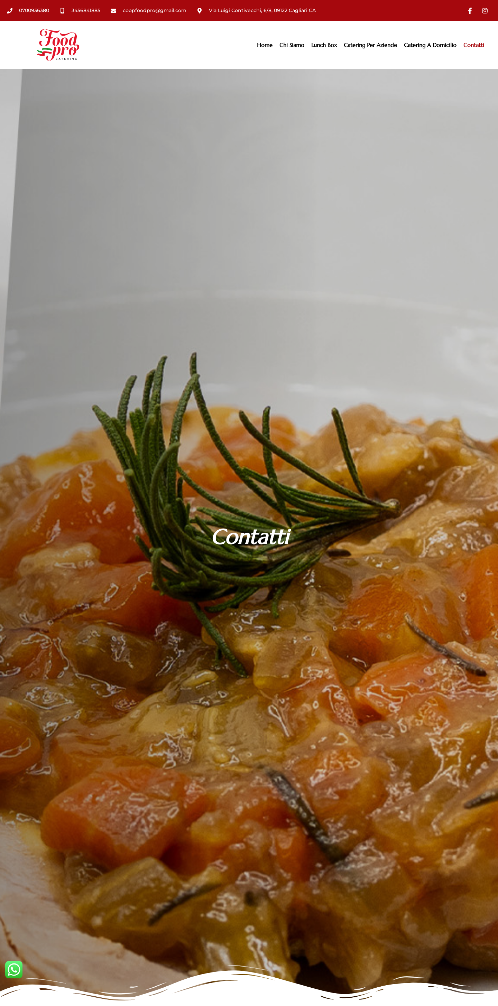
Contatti (473, 44)
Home (265, 44)
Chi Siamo (291, 44)
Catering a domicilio (430, 44)
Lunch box (324, 44)
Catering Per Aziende (370, 44)
